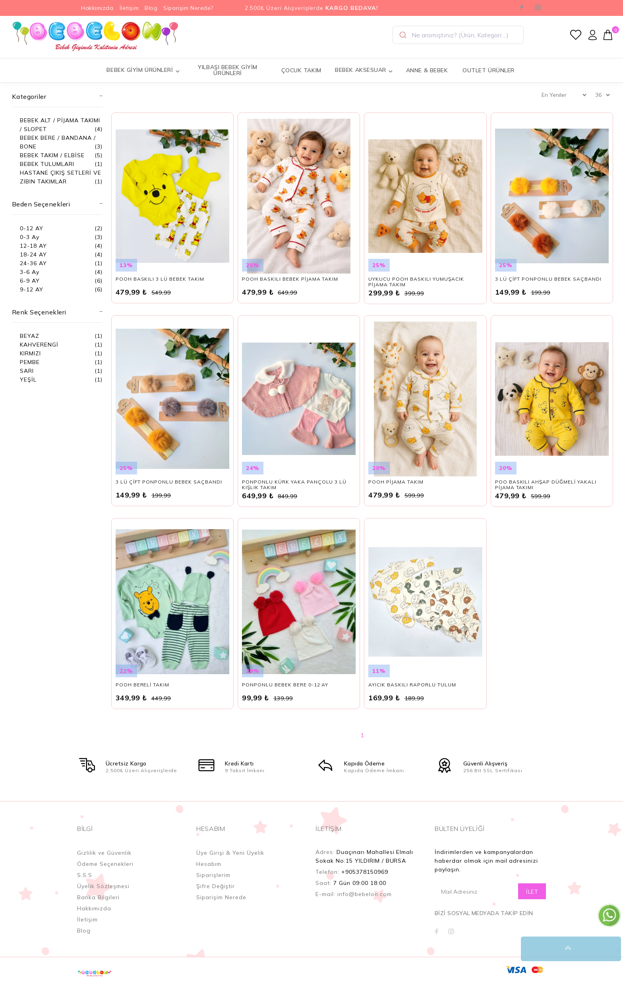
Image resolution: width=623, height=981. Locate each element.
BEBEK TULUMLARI (47, 164)
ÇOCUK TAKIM (301, 70)
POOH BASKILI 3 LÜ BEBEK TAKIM (160, 279)
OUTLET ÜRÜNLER (488, 70)
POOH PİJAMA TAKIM (396, 482)
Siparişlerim (213, 875)
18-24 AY (33, 254)
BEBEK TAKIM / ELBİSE (52, 155)
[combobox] (458, 35)
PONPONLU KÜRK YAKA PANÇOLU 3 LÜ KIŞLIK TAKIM (294, 484)
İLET (532, 891)
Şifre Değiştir (215, 886)
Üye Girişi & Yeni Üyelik (230, 852)
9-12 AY (31, 289)
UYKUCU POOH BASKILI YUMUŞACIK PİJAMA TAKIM (416, 281)
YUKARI (608, 949)
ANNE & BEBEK (427, 70)
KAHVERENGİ (39, 344)
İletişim (129, 8)
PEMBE (30, 362)
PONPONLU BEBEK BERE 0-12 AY (285, 685)
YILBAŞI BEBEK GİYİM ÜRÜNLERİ (227, 70)
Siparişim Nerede (221, 897)
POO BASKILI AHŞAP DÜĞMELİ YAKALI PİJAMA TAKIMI (545, 484)
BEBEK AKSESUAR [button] (364, 70)
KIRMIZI (30, 353)
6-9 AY (30, 280)
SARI (27, 370)
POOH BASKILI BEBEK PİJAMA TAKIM (290, 279)
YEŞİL (28, 379)
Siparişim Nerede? (188, 8)
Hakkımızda (97, 8)
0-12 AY (31, 228)
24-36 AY (33, 263)
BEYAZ (29, 335)
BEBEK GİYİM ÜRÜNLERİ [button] (143, 70)
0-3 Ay (29, 237)
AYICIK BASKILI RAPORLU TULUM (412, 685)
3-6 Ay (29, 272)
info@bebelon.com (364, 894)
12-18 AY (33, 245)
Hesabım (208, 863)
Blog (151, 8)
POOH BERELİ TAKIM (143, 685)
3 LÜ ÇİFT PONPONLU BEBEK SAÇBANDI (548, 279)
